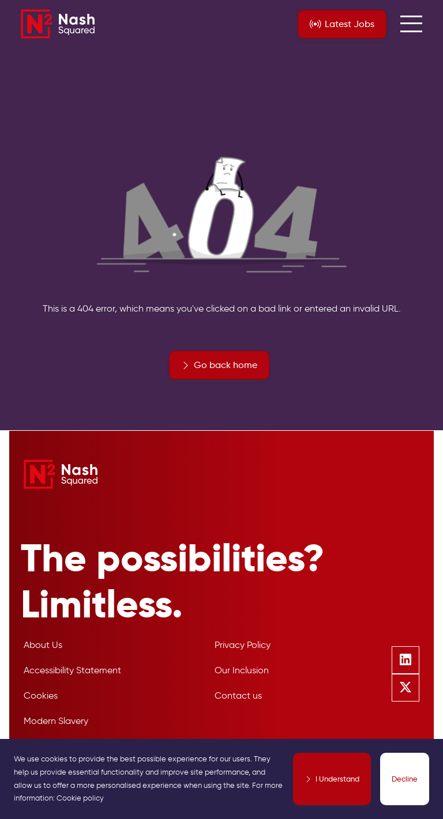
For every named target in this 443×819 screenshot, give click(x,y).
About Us (43, 644)
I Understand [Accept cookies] (337, 778)
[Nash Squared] (58, 24)
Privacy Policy (243, 644)
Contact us (238, 695)
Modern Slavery (56, 720)
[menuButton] (411, 24)
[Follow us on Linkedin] (405, 660)
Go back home (225, 364)
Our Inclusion (242, 670)
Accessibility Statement (72, 670)
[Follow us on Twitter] (405, 688)
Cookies (41, 695)
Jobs (349, 24)
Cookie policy (80, 798)
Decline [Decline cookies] (405, 778)
